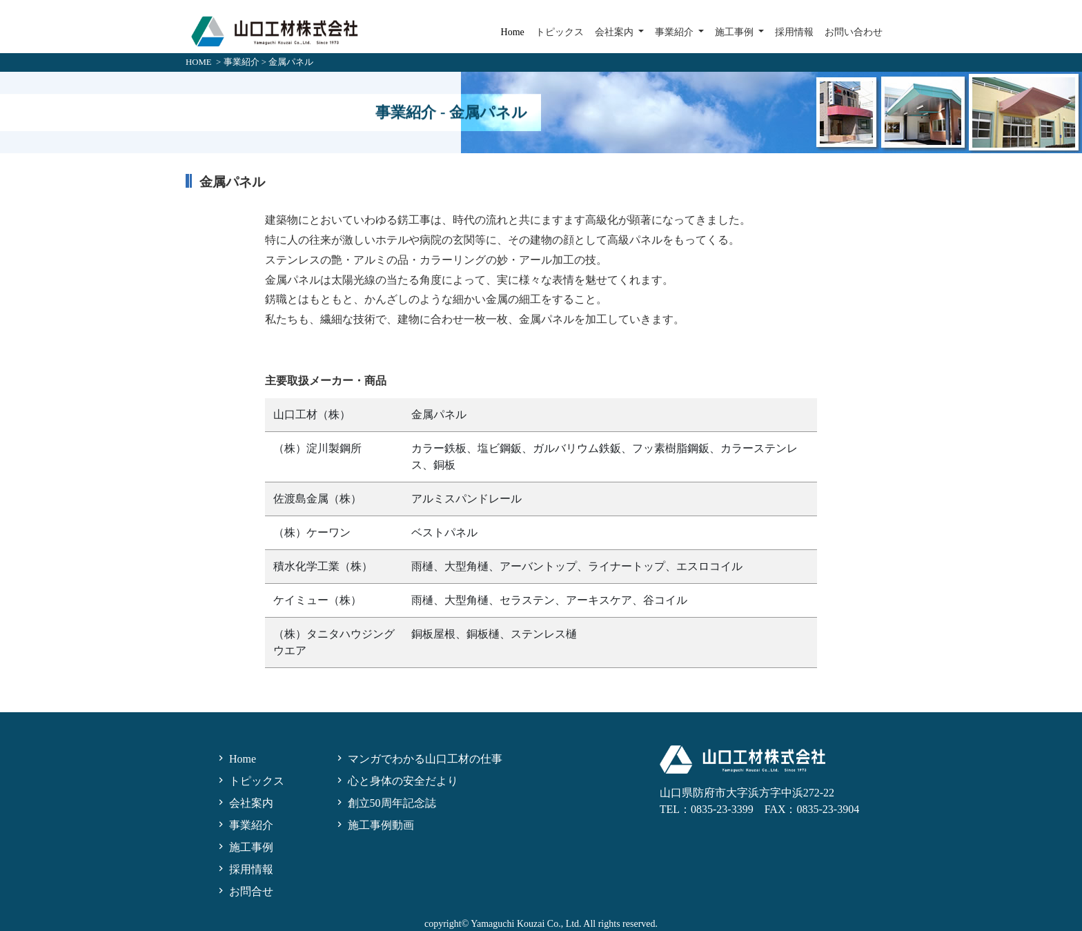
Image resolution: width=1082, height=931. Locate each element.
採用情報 (794, 32)
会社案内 (244, 803)
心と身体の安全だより (396, 781)
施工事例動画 (374, 825)
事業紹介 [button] (675, 32)
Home (512, 32)
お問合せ (244, 891)
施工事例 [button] (735, 32)
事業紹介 (241, 62)
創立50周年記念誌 (385, 803)
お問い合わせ (854, 32)
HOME (199, 62)
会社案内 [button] (615, 32)
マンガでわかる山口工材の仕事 (418, 759)
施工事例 (244, 847)
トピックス (559, 32)
